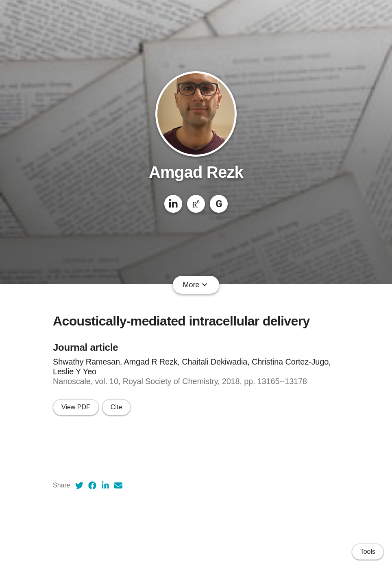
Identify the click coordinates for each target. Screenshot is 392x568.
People (244, 285)
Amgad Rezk (196, 172)
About (108, 285)
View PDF (75, 407)
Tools (367, 551)
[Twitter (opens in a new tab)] (79, 485)
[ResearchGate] (196, 204)
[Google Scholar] (219, 204)
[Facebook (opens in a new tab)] (92, 485)
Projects (210, 285)
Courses (279, 285)
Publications (167, 285)
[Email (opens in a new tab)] (118, 485)
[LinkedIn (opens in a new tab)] (105, 485)
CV (133, 285)
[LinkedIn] (173, 204)
